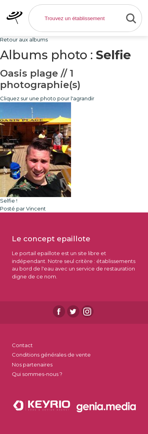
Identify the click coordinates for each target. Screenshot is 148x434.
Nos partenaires (32, 364)
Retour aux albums (24, 39)
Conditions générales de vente (51, 354)
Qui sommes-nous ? (37, 374)
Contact (22, 345)
